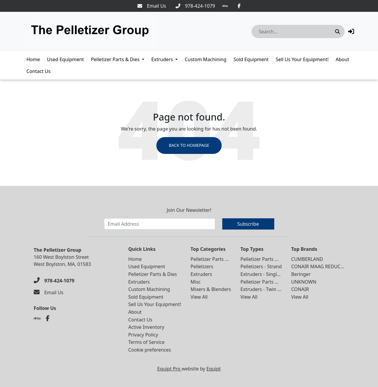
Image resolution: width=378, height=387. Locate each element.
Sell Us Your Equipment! (302, 59)
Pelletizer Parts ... (210, 259)
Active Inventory (146, 327)
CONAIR (300, 289)
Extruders (162, 59)
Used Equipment (65, 59)
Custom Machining (205, 59)
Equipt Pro (169, 368)
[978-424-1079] (195, 6)
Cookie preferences (149, 350)
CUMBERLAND (307, 259)
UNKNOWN (303, 282)
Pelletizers (202, 267)
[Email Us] (151, 6)
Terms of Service (146, 342)
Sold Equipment (251, 59)
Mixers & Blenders (211, 289)
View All (199, 297)
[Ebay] (225, 6)
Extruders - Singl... (261, 274)
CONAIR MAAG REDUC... (317, 267)
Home (33, 59)
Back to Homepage (189, 145)
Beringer (301, 274)
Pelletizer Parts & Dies (115, 59)
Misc (196, 282)
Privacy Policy (143, 334)
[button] (351, 31)
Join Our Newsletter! (189, 210)
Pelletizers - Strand (261, 267)
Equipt (214, 368)
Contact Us (39, 71)
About (342, 59)
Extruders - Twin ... (261, 289)
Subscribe (248, 224)
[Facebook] (239, 6)
